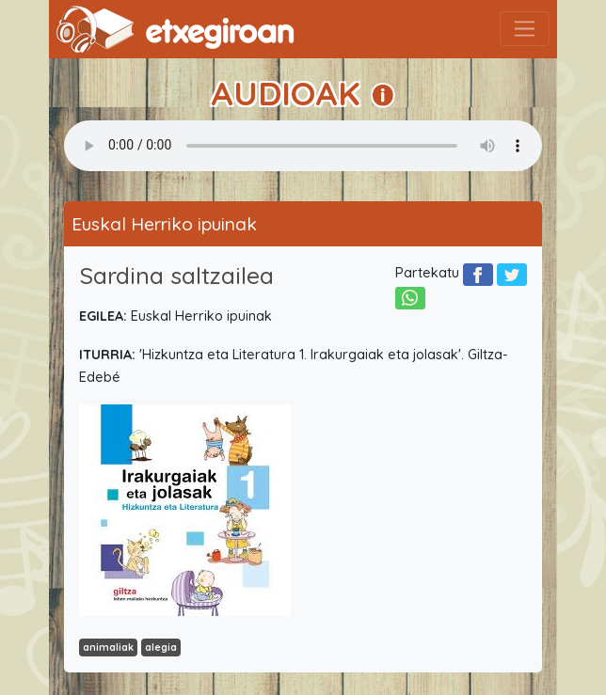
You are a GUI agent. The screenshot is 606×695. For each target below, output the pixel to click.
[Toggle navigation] (525, 28)
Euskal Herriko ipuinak (164, 224)
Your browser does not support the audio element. (303, 145)
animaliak (108, 647)
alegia (161, 647)
